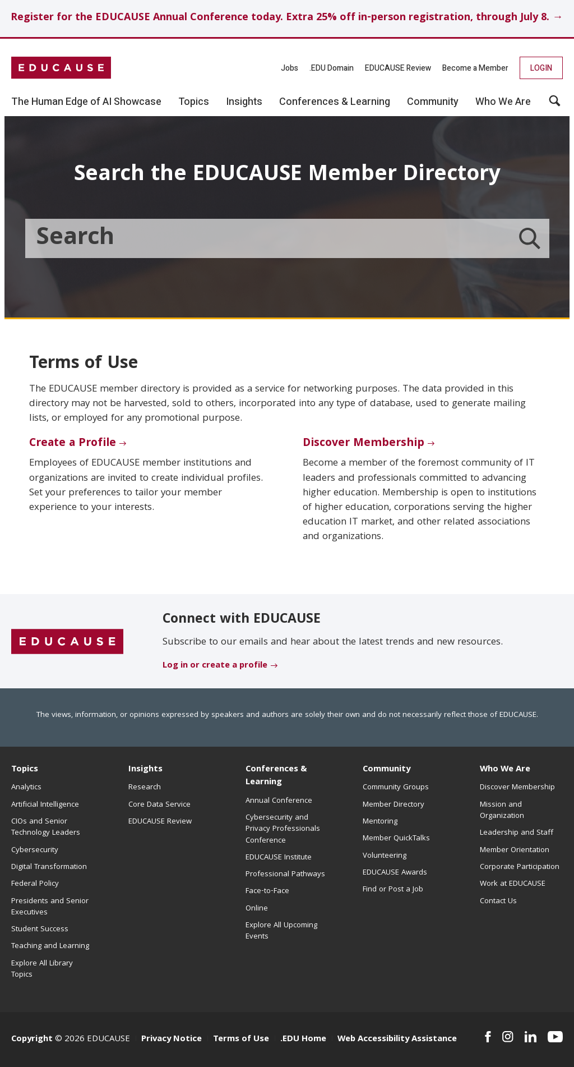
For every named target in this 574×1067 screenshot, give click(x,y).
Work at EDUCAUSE (512, 884)
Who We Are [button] (503, 102)
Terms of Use (241, 1039)
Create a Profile (72, 443)
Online (257, 909)
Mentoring (380, 822)
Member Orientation (514, 850)
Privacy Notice (171, 1039)
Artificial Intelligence (45, 805)
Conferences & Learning (276, 776)
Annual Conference (279, 801)
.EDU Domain (331, 68)
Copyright (32, 1039)
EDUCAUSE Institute (279, 858)
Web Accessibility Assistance (397, 1039)
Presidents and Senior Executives (50, 907)
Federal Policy (35, 884)
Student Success (39, 929)
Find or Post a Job (393, 890)
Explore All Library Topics (42, 969)
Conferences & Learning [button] (334, 102)
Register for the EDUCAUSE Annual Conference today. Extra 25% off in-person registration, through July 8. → (287, 18)
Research (144, 787)
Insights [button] (244, 102)
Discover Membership (363, 443)
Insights (145, 769)
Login (541, 68)
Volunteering (384, 856)
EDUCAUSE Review (398, 68)
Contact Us (498, 901)
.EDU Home (303, 1039)
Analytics (26, 787)
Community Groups (396, 787)
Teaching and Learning (50, 946)
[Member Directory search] (529, 238)
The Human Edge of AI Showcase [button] (86, 102)
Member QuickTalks (396, 839)
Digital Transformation (49, 867)
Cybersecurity (34, 850)
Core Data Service (159, 805)
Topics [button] (193, 102)
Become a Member (475, 68)
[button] (555, 105)
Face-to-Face (267, 891)
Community (386, 769)
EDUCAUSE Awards (395, 873)
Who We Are (505, 769)
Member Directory (393, 805)
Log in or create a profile (215, 666)
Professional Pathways (285, 874)
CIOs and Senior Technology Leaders (45, 827)
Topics (24, 769)
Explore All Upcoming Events (281, 931)
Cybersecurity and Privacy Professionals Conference (283, 829)
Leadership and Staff (516, 833)
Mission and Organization (502, 810)
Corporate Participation (519, 867)
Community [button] (433, 102)
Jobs (289, 68)
